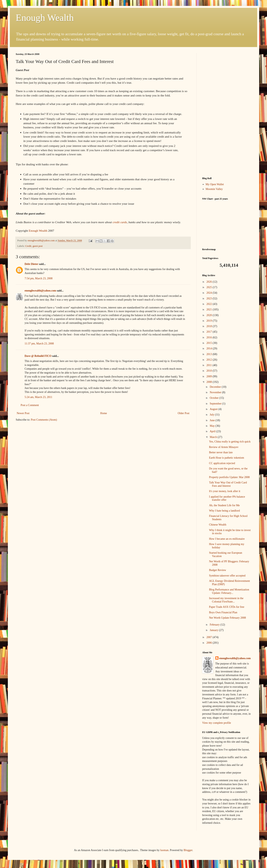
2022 (209, 304)
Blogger (188, 850)
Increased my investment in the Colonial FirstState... (226, 600)
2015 (209, 342)
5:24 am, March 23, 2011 (38, 397)
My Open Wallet (215, 184)
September (216, 403)
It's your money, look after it (224, 491)
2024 (209, 292)
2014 (209, 348)
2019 (209, 320)
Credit (28, 246)
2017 (209, 331)
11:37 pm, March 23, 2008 (39, 343)
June (212, 420)
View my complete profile (216, 722)
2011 (209, 365)
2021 (209, 309)
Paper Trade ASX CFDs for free (226, 606)
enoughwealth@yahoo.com (40, 290)
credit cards (120, 222)
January (214, 630)
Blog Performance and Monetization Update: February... (229, 591)
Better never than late (221, 452)
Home (103, 413)
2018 (209, 326)
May (212, 425)
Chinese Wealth (217, 524)
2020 (209, 315)
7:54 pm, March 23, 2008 (38, 278)
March (213, 437)
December (216, 386)
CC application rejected (222, 463)
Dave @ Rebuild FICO (38, 355)
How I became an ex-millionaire (227, 538)
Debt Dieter (31, 264)
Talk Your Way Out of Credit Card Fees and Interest (228, 484)
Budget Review (217, 570)
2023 (209, 298)
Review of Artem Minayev (224, 447)
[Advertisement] (226, 112)
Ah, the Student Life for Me (224, 505)
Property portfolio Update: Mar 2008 (229, 477)
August (214, 409)
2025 (209, 287)
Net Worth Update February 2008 (227, 617)
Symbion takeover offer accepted (227, 575)
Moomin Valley (214, 189)
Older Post (184, 413)
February (215, 624)
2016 (209, 337)
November (216, 392)
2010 (209, 370)
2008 (209, 381)
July (212, 414)
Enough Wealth (45, 17)
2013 (209, 354)
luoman (164, 850)
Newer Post (23, 413)
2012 (209, 359)
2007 (209, 637)
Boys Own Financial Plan (223, 612)
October (214, 397)
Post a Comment (30, 405)
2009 (209, 376)
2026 (209, 281)
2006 (209, 642)
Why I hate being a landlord (224, 510)
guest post (38, 246)
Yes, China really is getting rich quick (229, 441)
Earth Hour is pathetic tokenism (226, 457)
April (213, 431)
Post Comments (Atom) (44, 419)
